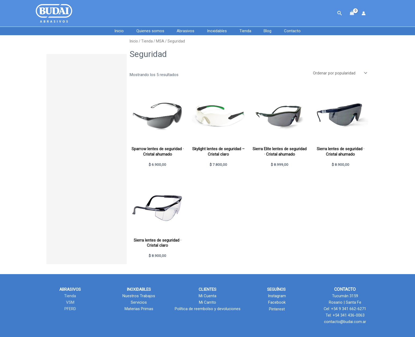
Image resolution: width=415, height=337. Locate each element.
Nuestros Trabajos (138, 295)
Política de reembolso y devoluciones (208, 308)
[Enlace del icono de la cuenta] (364, 13)
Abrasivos (183, 30)
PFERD (70, 308)
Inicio (111, 30)
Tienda (248, 30)
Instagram (276, 295)
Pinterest (276, 308)
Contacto (300, 30)
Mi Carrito (207, 302)
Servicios (139, 302)
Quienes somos (145, 30)
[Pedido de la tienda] (339, 73)
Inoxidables (217, 30)
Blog (272, 30)
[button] (339, 13)
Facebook (276, 302)
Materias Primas (139, 308)
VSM (70, 302)
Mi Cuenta (207, 295)
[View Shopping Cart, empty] (352, 13)
